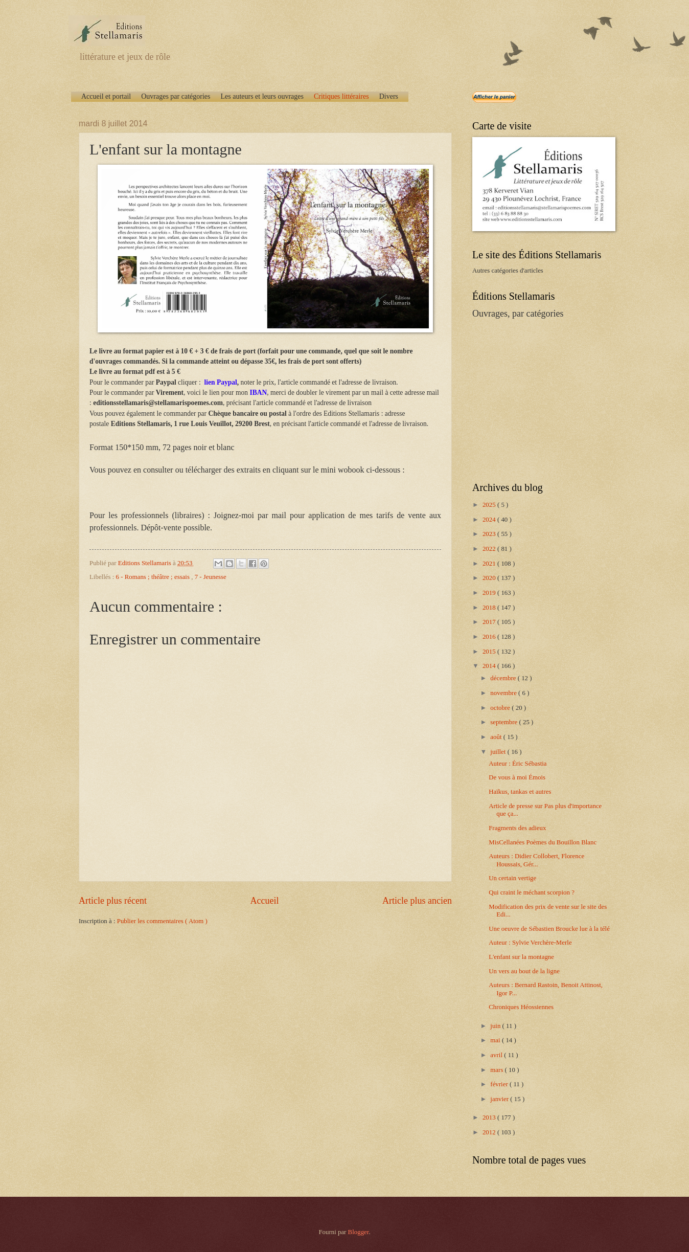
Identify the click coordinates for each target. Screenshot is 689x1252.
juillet (498, 751)
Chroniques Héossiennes (521, 1007)
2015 (490, 651)
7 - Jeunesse (210, 576)
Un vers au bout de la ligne (524, 971)
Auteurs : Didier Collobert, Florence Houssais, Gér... (536, 860)
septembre (504, 722)
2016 (490, 636)
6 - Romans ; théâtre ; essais (154, 576)
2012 (490, 1132)
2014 (490, 665)
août (496, 737)
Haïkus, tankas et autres (520, 791)
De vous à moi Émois (517, 777)
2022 (490, 548)
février (500, 1084)
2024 (490, 519)
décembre (503, 678)
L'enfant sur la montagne (521, 956)
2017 (490, 621)
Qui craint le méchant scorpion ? (532, 892)
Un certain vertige (512, 878)
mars (497, 1070)
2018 (490, 607)
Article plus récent (113, 901)
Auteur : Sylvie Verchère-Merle (530, 942)
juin (496, 1026)
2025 (490, 504)
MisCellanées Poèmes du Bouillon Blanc (542, 842)
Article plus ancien (417, 901)
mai (496, 1040)
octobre (501, 707)
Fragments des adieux (517, 828)
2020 (490, 578)
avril (497, 1055)
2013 (490, 1117)
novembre (504, 693)
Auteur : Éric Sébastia (517, 763)
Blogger (358, 1232)
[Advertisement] (536, 399)
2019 (490, 592)
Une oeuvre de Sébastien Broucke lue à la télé (549, 928)
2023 (490, 534)
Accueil (264, 901)
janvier (500, 1099)
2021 (490, 563)
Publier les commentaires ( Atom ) (162, 921)
